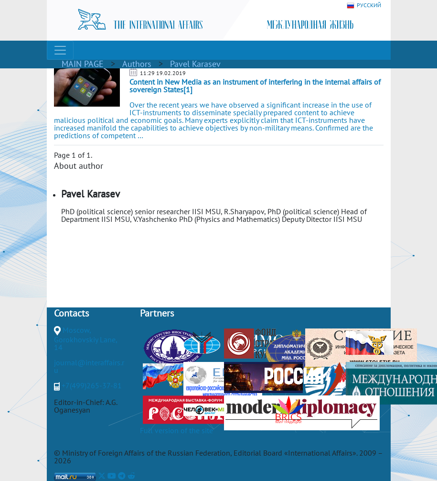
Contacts (71, 313)
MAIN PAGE (83, 63)
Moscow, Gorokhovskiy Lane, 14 (85, 338)
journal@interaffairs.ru (89, 366)
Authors (136, 63)
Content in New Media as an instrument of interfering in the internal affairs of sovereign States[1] (255, 85)
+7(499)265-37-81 (92, 385)
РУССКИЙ (364, 5)
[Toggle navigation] (60, 50)
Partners (157, 313)
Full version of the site (176, 430)
